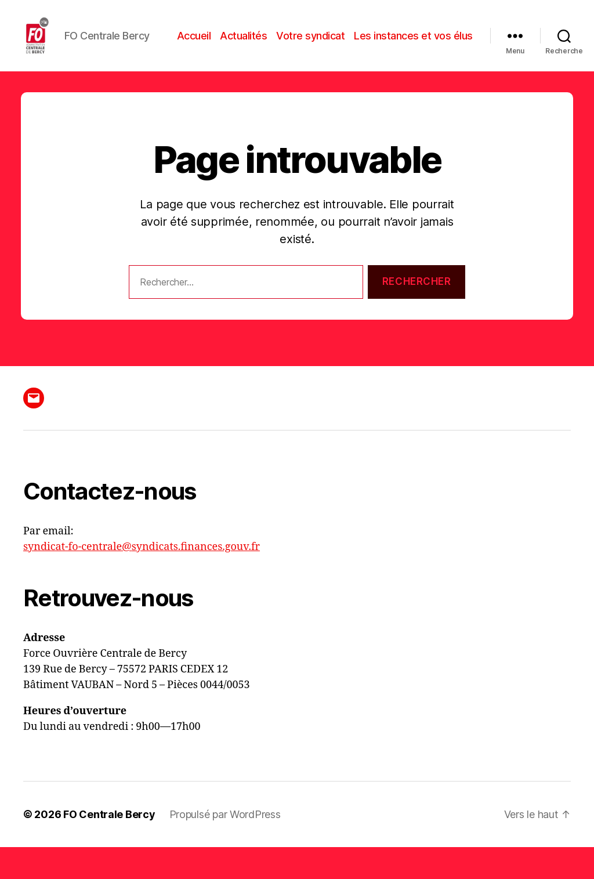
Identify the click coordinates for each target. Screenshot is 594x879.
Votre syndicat (438, 43)
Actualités (371, 43)
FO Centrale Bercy (109, 846)
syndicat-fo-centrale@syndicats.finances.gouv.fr (141, 578)
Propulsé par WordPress (225, 846)
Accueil (322, 43)
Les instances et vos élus (413, 60)
